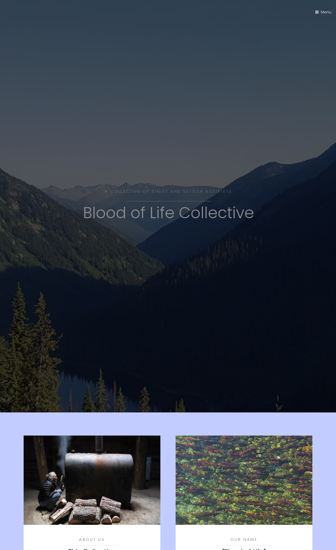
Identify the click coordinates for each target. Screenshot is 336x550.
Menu (326, 12)
